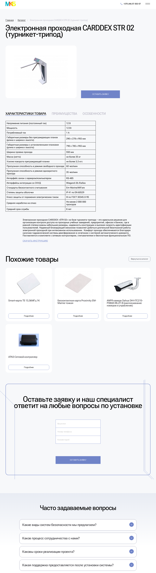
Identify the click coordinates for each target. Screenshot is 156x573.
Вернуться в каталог (139, 259)
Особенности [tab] (94, 113)
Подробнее (28, 316)
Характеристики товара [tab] (26, 113)
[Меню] (147, 4)
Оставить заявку (100, 94)
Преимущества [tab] (64, 113)
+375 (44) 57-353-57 (130, 4)
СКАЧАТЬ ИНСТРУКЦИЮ (35, 240)
